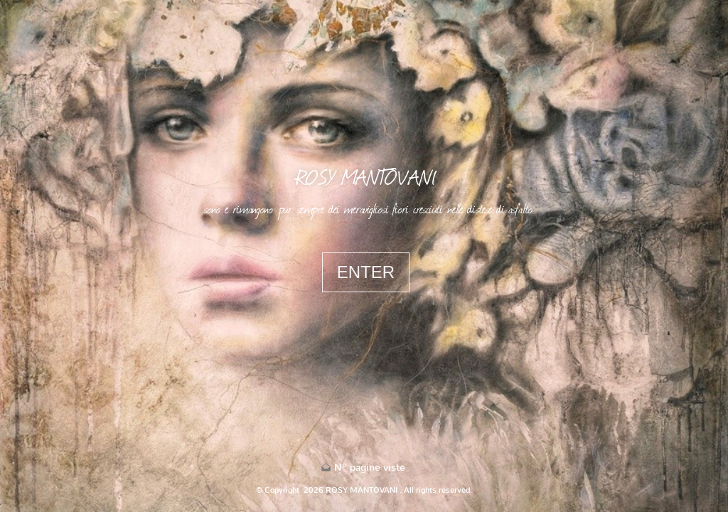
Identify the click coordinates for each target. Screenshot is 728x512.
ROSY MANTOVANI (366, 176)
